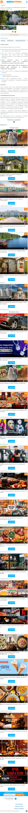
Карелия (3, 5)
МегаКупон (14, 2)
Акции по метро (19, 806)
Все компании (19, 804)
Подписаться (20, 794)
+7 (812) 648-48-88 (8, 798)
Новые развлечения (20, 40)
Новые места (10, 40)
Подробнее (12, 151)
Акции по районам (19, 808)
